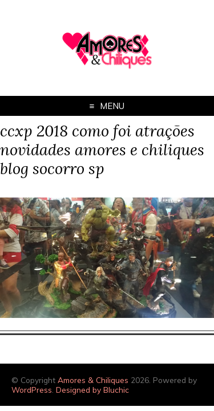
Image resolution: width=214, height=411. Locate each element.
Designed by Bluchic (92, 389)
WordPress (31, 389)
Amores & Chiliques (93, 380)
